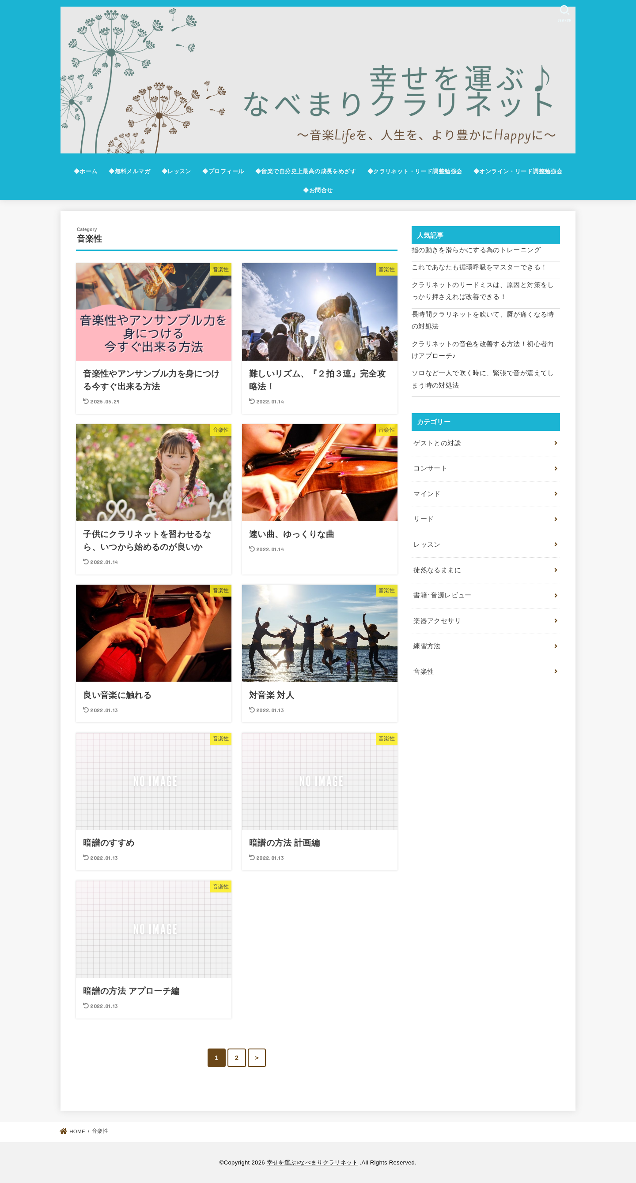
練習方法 (426, 645)
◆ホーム (86, 171)
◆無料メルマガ (129, 171)
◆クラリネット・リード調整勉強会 (414, 171)
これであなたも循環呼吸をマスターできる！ (479, 267)
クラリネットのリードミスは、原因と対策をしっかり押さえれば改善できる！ (483, 291)
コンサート (430, 468)
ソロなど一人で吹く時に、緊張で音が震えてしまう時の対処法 (483, 379)
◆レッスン (176, 171)
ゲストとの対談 (437, 443)
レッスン (426, 544)
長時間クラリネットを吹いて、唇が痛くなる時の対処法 (483, 320)
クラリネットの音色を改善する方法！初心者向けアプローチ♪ (483, 350)
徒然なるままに (437, 570)
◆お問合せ (318, 190)
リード (423, 518)
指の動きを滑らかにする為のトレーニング (476, 250)
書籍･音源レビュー (442, 595)
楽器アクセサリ (437, 620)
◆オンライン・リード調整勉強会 (517, 171)
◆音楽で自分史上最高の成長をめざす (305, 171)
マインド (426, 493)
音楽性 (423, 671)
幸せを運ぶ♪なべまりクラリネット (312, 1162)
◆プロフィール (223, 171)
